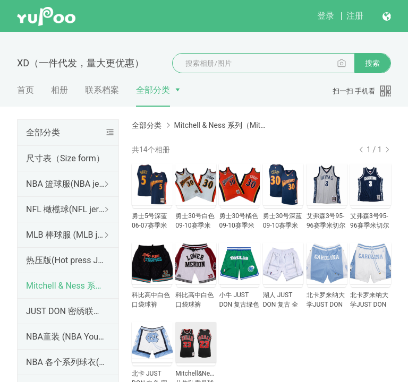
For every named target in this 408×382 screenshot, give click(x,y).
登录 (325, 16)
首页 (25, 90)
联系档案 (102, 90)
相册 (59, 90)
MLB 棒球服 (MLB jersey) (66, 235)
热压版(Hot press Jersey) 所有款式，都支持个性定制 (66, 260)
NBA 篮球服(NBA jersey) (66, 184)
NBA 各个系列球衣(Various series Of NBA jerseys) (66, 362)
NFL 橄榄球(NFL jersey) (66, 209)
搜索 (372, 63)
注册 (354, 16)
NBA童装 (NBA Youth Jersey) (66, 337)
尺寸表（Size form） (65, 158)
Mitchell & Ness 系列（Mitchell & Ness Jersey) (66, 286)
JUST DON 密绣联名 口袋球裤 (66, 311)
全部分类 (153, 90)
